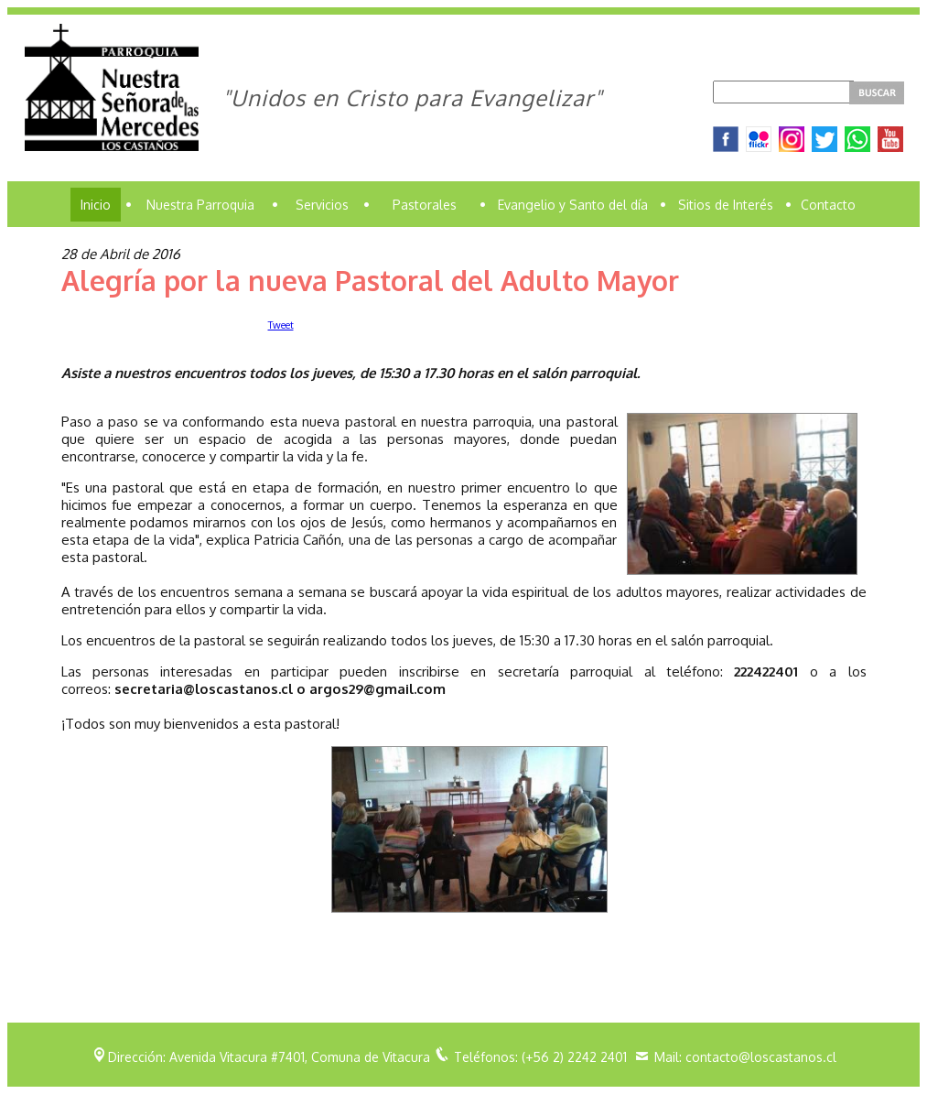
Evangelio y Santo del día (573, 204)
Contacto (828, 204)
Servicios (322, 204)
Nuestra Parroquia (200, 204)
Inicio (96, 204)
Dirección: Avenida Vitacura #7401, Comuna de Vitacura (269, 1057)
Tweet (281, 325)
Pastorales (425, 204)
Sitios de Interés (725, 204)
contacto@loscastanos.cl (760, 1057)
